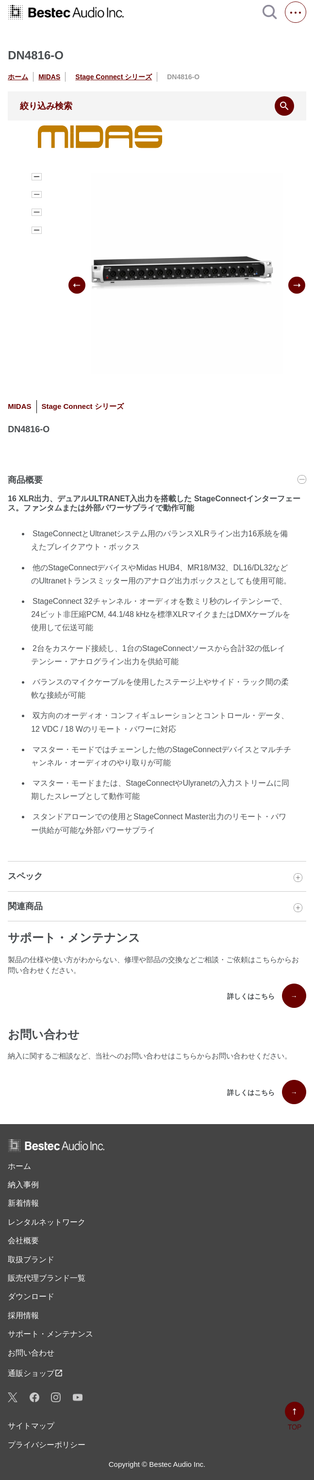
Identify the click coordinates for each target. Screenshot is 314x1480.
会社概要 (23, 1240)
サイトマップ (31, 1426)
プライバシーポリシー (46, 1445)
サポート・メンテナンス (50, 1334)
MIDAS (49, 77)
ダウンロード (31, 1296)
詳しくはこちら (266, 996)
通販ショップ (35, 1373)
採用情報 (23, 1315)
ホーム (18, 77)
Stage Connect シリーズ (113, 77)
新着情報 (23, 1203)
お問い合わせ (31, 1353)
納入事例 (23, 1184)
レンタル (46, 1222)
